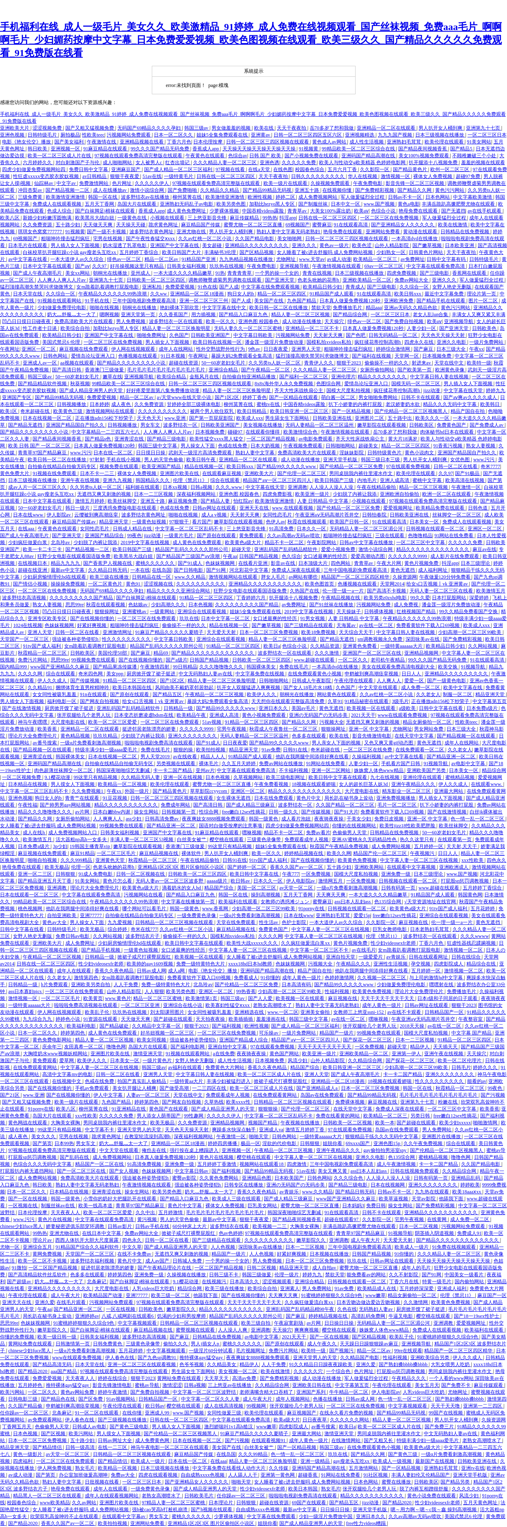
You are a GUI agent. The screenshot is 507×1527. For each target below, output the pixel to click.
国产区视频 (54, 1433)
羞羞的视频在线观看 (483, 162)
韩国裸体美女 (261, 667)
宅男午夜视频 (232, 729)
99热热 (270, 218)
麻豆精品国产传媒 (201, 225)
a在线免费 (223, 1053)
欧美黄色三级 (68, 411)
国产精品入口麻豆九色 (244, 314)
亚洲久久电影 (452, 342)
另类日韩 (420, 1116)
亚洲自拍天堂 (341, 957)
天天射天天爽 (328, 335)
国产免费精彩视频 (375, 190)
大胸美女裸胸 (66, 1123)
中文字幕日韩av (192, 1171)
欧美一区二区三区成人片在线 (60, 155)
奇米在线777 (144, 929)
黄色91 (134, 584)
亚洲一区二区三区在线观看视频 (142, 1364)
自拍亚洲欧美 (62, 915)
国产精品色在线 (58, 1399)
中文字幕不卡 (100, 1129)
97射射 (97, 459)
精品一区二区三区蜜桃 (158, 998)
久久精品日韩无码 (108, 570)
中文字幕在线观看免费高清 (436, 266)
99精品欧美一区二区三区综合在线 (359, 149)
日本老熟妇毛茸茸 (430, 929)
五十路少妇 (68, 225)
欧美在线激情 (453, 225)
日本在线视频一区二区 (48, 418)
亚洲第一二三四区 (483, 1406)
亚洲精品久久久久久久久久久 (257, 245)
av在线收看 (185, 756)
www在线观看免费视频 (403, 715)
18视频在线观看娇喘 (314, 784)
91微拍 (19, 1268)
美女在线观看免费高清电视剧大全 (399, 667)
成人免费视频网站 (318, 197)
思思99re (74, 604)
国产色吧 (356, 335)
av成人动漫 (339, 259)
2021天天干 (363, 715)
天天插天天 (446, 1047)
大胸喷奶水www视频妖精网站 (55, 1053)
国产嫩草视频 (427, 245)
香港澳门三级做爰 (105, 370)
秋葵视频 (80, 383)
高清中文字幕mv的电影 (67, 1074)
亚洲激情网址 (118, 632)
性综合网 (209, 812)
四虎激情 (297, 1164)
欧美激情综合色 (301, 432)
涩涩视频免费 (47, 128)
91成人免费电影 (96, 874)
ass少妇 (134, 819)
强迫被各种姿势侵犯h (75, 639)
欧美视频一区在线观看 (372, 708)
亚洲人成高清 (395, 480)
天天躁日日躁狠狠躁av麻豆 (369, 1344)
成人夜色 (121, 404)
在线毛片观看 (71, 1302)
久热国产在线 (305, 591)
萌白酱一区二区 (338, 397)
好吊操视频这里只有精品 (137, 266)
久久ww (159, 294)
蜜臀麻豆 (322, 225)
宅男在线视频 (108, 238)
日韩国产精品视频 (259, 556)
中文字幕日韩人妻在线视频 (440, 377)
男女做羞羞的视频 (231, 128)
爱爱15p (362, 915)
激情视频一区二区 (464, 950)
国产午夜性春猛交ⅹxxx (151, 238)
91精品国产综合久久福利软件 (88, 1247)
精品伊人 (420, 1047)
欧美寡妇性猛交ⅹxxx (228, 1005)
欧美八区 (10, 218)
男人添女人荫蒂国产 (159, 1116)
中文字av (66, 183)
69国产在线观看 (309, 1502)
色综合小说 (384, 211)
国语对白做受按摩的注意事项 (231, 826)
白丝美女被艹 (192, 839)
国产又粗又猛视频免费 (90, 128)
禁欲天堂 (321, 307)
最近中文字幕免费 (445, 294)
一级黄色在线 (132, 218)
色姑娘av (138, 604)
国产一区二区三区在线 (82, 1171)
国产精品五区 (168, 694)
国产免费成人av (487, 425)
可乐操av (269, 1033)
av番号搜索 (45, 743)
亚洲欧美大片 (15, 128)
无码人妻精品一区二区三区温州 (320, 425)
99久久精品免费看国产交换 (469, 611)
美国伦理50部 (113, 653)
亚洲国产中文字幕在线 (175, 245)
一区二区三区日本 (487, 135)
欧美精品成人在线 (377, 1288)
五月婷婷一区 (429, 846)
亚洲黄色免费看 (360, 646)
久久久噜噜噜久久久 (221, 667)
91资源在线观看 (101, 1019)
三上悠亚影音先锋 (208, 218)
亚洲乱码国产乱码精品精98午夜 (300, 1309)
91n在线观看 (94, 694)
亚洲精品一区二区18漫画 (197, 294)
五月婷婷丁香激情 (217, 1164)
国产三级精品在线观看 (309, 625)
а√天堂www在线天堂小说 (184, 397)
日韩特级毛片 (43, 135)
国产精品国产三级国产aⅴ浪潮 (188, 556)
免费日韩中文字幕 (89, 169)
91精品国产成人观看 (332, 294)
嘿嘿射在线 (442, 984)
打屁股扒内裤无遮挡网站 (27, 1171)
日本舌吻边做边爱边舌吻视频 (369, 1302)
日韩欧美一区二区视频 (348, 1123)
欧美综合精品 (172, 377)
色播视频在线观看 (138, 356)
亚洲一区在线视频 (183, 777)
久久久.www (229, 487)
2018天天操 (412, 1026)
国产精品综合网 (350, 314)
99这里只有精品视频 (96, 777)
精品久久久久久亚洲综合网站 (179, 591)
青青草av (297, 211)
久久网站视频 (483, 646)
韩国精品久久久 (153, 480)
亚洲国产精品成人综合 (244, 1040)
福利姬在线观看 (143, 487)
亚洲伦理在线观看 (423, 777)
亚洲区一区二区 (39, 349)
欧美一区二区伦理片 (460, 1060)
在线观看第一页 (455, 839)
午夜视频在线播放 (300, 1123)
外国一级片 (137, 791)
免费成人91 (469, 1233)
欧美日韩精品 (252, 411)
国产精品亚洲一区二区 (452, 756)
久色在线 (347, 1309)
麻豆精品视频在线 (159, 853)
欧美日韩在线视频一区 (218, 342)
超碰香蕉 (308, 1475)
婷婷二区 (286, 197)
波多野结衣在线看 (230, 1226)
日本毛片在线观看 (28, 245)
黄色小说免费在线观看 (432, 1496)
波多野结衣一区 (180, 425)
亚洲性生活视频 (391, 964)
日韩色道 (478, 508)
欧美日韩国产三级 (335, 480)
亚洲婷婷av (87, 1316)
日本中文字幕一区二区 (226, 618)
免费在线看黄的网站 (338, 1116)
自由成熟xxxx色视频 (203, 1475)
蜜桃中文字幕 (427, 480)
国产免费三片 (440, 1426)
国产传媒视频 (85, 680)
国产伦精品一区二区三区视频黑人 (411, 411)
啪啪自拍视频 (43, 860)
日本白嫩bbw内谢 (112, 812)
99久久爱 (420, 598)
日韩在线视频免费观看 (415, 1171)
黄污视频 (147, 1219)
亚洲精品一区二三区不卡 (312, 328)
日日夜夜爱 (276, 349)
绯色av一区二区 (124, 259)
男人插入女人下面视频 (76, 245)
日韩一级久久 (284, 812)
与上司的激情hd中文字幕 (436, 977)
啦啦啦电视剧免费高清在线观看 (159, 743)
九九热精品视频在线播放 (246, 259)
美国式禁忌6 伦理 (61, 342)
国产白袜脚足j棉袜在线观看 (105, 211)
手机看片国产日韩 (401, 763)
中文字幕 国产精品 (472, 1033)
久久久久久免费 (299, 162)
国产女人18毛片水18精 (308, 687)
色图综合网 (329, 383)
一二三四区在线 (209, 1088)
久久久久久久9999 (408, 556)
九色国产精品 (302, 301)
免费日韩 (376, 1205)
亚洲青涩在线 (129, 439)
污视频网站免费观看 (129, 135)
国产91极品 (468, 473)
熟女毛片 (85, 1468)
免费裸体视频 (350, 1102)
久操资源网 (405, 577)
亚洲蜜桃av (134, 611)
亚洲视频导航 (295, 266)
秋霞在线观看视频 (106, 604)
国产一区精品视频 (352, 411)
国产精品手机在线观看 (441, 301)
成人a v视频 (214, 515)
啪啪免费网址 (152, 335)
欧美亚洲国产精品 (162, 466)
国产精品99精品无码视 (268, 190)
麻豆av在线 (484, 549)
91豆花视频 (115, 798)
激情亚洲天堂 (148, 1053)
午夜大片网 (389, 563)
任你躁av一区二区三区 (25, 1413)
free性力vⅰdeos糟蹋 (366, 1523)
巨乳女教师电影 (390, 929)
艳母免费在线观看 (419, 211)
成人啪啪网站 (118, 162)
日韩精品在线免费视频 (465, 231)
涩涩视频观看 (277, 1281)
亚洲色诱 (269, 162)
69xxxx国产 (358, 1143)
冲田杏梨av (30, 190)
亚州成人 (141, 273)
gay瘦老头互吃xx (352, 1461)
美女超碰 (212, 245)
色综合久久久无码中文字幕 (43, 1164)
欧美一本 (385, 1123)
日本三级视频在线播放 (440, 135)
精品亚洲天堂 (114, 522)
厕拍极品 (70, 135)
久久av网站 (84, 1502)
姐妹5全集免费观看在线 (222, 135)
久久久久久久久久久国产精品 (82, 598)
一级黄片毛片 (179, 535)
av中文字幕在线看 (28, 259)
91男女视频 (313, 618)
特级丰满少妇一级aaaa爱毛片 (106, 750)
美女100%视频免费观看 (424, 155)
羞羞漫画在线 (271, 1019)
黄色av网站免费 (77, 1392)
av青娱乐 (396, 957)
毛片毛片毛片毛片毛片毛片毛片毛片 (166, 370)
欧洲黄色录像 (450, 370)
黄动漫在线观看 (420, 231)
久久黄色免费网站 (219, 1178)
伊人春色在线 (120, 1357)
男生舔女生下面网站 (287, 418)
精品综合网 (494, 770)
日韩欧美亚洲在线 (333, 418)
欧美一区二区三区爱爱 (113, 722)
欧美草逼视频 (394, 1199)
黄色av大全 (54, 922)
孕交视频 (421, 964)
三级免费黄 (30, 197)
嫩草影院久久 (311, 1240)
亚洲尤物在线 (192, 231)
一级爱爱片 (371, 957)
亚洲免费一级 (396, 874)
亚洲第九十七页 (483, 128)
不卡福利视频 (294, 770)
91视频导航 (473, 667)
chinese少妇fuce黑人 (22, 1226)
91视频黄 (309, 149)
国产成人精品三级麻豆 (251, 805)
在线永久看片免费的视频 (346, 1413)
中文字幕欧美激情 (473, 197)
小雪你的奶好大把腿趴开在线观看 (120, 1199)
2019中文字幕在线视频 (145, 542)
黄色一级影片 (28, 1454)
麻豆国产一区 (492, 1295)
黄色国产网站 (285, 1053)
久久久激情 (327, 653)
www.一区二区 (283, 1012)
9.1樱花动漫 (58, 777)
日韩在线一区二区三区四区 (226, 176)
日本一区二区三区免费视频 (269, 632)
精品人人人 (213, 756)
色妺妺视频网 (220, 563)
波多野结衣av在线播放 (145, 197)
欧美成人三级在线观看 (237, 1199)
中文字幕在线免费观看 (272, 1516)
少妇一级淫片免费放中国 (326, 1516)
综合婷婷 (118, 929)
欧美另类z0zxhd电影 (386, 598)
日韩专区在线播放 (244, 1185)
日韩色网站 (56, 356)
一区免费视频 (316, 874)
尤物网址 (286, 259)
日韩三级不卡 (224, 1275)
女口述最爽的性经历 (325, 556)
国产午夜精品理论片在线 (165, 1268)
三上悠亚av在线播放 (230, 1385)
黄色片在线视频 (217, 1157)
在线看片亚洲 (253, 563)
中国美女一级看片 (464, 1275)
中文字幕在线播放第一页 (188, 901)
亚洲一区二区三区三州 (204, 301)
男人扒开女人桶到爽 (441, 128)
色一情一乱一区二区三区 (478, 819)
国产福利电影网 (188, 1047)
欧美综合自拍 (75, 328)
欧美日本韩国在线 (132, 687)
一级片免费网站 (487, 342)
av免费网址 (413, 259)
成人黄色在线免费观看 (197, 542)
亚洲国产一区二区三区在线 (372, 653)
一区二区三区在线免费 (368, 750)
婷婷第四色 (73, 1033)
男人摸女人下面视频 (73, 784)
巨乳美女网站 (263, 1205)
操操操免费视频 (68, 584)
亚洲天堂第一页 (138, 314)
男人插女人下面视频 (167, 342)
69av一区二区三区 (384, 266)
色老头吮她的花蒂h (319, 280)
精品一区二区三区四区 (282, 294)
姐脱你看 (333, 1143)
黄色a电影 (408, 204)
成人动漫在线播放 (302, 321)
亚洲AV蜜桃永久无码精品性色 (365, 839)
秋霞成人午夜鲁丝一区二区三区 (284, 729)
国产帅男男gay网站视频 (66, 805)
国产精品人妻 (216, 501)
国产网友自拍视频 (100, 701)
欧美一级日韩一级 (57, 1337)
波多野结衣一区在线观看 (176, 321)
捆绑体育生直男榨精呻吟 (83, 687)
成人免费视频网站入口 (73, 832)
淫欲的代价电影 (280, 1143)
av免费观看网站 (45, 1420)
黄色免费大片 (15, 473)
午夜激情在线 (102, 142)
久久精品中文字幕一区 (157, 1026)
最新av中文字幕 (68, 570)
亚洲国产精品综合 (105, 535)
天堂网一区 (407, 356)
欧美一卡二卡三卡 (43, 549)
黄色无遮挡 (403, 570)
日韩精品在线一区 (152, 577)
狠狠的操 (183, 750)
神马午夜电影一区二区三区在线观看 (170, 1447)
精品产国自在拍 (468, 411)
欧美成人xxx (249, 418)
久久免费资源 (38, 225)
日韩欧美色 (485, 328)
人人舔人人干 (243, 1475)
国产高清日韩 (67, 370)
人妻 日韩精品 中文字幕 (323, 501)
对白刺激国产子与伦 (78, 162)
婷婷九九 (495, 390)
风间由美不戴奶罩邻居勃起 (185, 687)
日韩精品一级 (179, 708)
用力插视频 (204, 314)
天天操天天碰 (131, 225)
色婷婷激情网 (340, 977)
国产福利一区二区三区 (304, 377)
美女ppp (115, 674)
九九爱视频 (120, 922)
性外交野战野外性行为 (221, 349)
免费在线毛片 (294, 667)
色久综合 (291, 556)
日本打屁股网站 (449, 598)
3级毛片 (400, 701)
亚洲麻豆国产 (126, 169)
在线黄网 (437, 1219)
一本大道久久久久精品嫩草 (183, 273)
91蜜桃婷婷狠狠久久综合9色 (332, 1295)
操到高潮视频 (266, 895)
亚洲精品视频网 (422, 653)
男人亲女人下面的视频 (337, 743)
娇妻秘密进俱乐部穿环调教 (76, 1226)
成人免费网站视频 (391, 846)
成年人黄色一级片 (302, 977)
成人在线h (34, 832)
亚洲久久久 (304, 245)
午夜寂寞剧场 (289, 1323)
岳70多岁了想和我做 (332, 128)
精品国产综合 (219, 888)
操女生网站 (147, 812)
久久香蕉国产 (174, 314)
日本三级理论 (476, 563)
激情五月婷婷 (90, 501)
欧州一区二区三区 (450, 169)
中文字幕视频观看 (138, 1323)
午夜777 (290, 874)
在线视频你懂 (337, 190)
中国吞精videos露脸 (263, 211)
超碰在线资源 (184, 363)
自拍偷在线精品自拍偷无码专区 (62, 466)
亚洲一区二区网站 (331, 770)
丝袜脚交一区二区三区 (457, 515)
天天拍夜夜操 (211, 1019)
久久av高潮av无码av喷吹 (294, 535)
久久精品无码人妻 (141, 777)
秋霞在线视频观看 (307, 522)
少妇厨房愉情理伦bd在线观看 (55, 577)
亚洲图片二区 (370, 418)
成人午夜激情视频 (397, 1164)
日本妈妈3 (353, 1205)
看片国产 (201, 522)
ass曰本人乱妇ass (353, 901)
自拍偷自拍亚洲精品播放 (249, 377)
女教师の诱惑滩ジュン (286, 901)
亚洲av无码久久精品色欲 (411, 307)
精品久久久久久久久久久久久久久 (433, 549)
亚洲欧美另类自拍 (91, 984)
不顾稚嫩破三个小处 (474, 155)
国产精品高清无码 (52, 1364)
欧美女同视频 (152, 1040)
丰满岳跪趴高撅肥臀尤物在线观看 (459, 204)
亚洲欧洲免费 (399, 301)
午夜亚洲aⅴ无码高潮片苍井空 (327, 515)
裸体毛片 (209, 763)
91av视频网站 (121, 1399)
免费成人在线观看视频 (57, 204)
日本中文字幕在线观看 (48, 266)
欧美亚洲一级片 (312, 494)
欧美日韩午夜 (201, 459)
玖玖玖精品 (106, 736)
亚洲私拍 (152, 287)
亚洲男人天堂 (306, 349)
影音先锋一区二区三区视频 (415, 183)
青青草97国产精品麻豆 (43, 452)
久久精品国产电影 (360, 1357)
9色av (254, 349)
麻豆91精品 (82, 853)
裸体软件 (191, 853)
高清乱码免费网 (368, 1316)
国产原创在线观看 (217, 535)
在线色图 (283, 169)
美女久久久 (44, 1136)
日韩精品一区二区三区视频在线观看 (174, 922)
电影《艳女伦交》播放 (27, 142)
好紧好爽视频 (92, 625)
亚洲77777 (91, 915)
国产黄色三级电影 (130, 1426)
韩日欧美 (38, 149)
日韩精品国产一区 (445, 1012)
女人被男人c (149, 162)
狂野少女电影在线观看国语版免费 (74, 556)
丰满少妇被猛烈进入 (229, 1081)
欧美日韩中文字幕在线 (255, 874)
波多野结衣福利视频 (92, 1261)
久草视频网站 (248, 777)
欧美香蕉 (47, 729)
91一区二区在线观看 (97, 1413)
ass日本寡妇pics (25, 991)
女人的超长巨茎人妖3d (364, 784)
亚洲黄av (261, 135)
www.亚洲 (175, 418)
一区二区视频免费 (22, 777)
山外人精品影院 (392, 245)
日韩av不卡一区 (405, 197)
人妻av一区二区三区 (148, 1095)
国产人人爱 (261, 998)
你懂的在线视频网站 (354, 826)
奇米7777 (490, 466)
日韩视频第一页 (179, 812)
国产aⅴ (82, 266)
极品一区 (250, 1143)
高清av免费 (244, 1378)
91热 (220, 273)
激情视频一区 (396, 176)
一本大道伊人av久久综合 (77, 259)
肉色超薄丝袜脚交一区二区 (64, 770)
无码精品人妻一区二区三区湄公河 (367, 528)
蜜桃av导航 (147, 1385)
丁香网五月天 (17, 1426)
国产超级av (19, 1281)
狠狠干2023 (349, 363)
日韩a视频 (201, 487)
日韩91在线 (296, 750)
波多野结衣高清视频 (24, 598)
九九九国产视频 (395, 135)
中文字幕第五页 (489, 701)
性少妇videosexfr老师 (394, 943)
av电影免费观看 (316, 439)
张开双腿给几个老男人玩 (84, 715)
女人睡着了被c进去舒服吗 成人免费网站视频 (325, 252)
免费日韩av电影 (73, 936)
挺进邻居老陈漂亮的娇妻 (149, 729)
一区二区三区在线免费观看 (147, 618)
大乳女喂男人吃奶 (451, 1364)
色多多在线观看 (309, 736)
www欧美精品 (55, 1502)
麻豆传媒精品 (245, 218)
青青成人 (355, 287)
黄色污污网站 (450, 190)
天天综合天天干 (356, 632)
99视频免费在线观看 (94, 660)
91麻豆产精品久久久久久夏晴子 (170, 632)
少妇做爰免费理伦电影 (62, 307)
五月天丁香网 (100, 204)
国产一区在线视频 (28, 1199)
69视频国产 (297, 225)
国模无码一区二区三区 (416, 383)
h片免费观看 (55, 984)
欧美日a (271, 646)
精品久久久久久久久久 (383, 377)
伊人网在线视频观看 (133, 349)
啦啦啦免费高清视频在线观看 (86, 1005)
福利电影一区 (62, 701)
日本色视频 (200, 604)
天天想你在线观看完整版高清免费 (288, 701)
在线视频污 (214, 1281)
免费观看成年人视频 (307, 839)
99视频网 (256, 1406)
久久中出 (146, 1212)
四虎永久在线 (419, 342)
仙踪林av (44, 183)
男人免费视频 (131, 321)
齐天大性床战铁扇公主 (299, 390)
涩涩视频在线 (159, 584)
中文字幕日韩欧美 (253, 335)
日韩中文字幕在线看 (441, 708)
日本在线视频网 (388, 1185)
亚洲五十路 (307, 190)
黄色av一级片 (334, 245)
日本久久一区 (312, 528)
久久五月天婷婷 (239, 763)
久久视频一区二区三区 (382, 977)
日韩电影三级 (23, 1399)
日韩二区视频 (262, 1268)
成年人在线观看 (74, 971)
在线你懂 (132, 1413)
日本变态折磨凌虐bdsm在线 (144, 715)
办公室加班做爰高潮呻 (84, 1475)
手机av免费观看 (92, 1088)
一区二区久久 (353, 660)
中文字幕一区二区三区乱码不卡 (189, 528)
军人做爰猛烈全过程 (363, 197)
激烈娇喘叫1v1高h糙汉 (229, 1426)
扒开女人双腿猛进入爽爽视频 (249, 687)
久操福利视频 (367, 756)
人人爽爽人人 (108, 819)
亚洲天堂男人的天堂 (139, 1129)
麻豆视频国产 (302, 1413)
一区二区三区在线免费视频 (390, 218)
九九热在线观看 (432, 1192)
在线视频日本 (33, 563)
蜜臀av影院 (184, 1178)
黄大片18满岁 (403, 439)
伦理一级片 (287, 1275)
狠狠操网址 (107, 611)
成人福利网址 (433, 570)
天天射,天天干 (462, 846)
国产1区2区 (227, 397)
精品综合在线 (481, 964)
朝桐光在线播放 (110, 273)
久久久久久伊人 (152, 183)
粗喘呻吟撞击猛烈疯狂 (66, 238)
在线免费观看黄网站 (35, 1067)
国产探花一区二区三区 (368, 1040)
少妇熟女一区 (391, 252)
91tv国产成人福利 (42, 646)
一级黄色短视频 (149, 522)
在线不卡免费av (134, 1254)
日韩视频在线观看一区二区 (436, 528)
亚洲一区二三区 (35, 874)
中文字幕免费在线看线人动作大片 (229, 1468)
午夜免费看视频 (271, 784)
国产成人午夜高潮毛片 (38, 273)
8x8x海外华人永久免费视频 (284, 383)
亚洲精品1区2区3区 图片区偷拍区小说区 (181, 867)
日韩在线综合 (466, 957)
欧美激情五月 (490, 591)
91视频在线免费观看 (55, 473)
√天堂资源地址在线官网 (430, 901)
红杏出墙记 (178, 162)
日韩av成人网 (151, 971)
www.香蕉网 (215, 908)
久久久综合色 (349, 1178)
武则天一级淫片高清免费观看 (200, 452)
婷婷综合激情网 (393, 349)
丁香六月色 (179, 142)
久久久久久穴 (308, 1371)
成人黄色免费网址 (187, 211)
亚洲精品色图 (257, 1178)
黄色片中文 (309, 798)
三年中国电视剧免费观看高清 (144, 301)
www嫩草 (375, 1295)
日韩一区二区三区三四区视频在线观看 (268, 142)
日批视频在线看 (102, 1482)
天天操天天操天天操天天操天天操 (259, 149)
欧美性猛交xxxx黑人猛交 (217, 439)
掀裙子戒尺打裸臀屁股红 (144, 957)
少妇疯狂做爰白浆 (28, 542)
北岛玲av (61, 542)
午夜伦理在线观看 (354, 680)
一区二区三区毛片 (117, 853)
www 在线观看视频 (293, 508)
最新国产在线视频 (435, 1461)
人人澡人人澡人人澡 (331, 487)
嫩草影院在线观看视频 (382, 425)
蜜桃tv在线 (269, 404)
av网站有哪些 (304, 577)
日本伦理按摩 (208, 142)
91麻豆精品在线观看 (105, 149)
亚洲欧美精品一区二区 (368, 280)
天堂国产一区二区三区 (25, 639)
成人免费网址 (80, 943)
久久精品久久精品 (220, 190)
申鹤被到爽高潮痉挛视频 (372, 674)
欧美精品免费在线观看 (441, 508)
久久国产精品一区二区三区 (345, 805)
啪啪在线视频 (105, 307)
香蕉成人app (206, 149)
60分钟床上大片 (190, 1226)
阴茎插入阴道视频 (435, 1233)
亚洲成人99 (157, 1413)
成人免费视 (406, 604)
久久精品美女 (222, 1364)
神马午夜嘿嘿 (33, 722)
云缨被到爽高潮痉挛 (96, 515)
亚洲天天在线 (254, 508)
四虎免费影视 (278, 494)
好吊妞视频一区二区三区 (167, 1033)
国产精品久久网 (415, 190)
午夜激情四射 (155, 667)
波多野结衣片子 (143, 936)
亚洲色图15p (387, 1143)
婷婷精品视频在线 (304, 853)
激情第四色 (86, 977)
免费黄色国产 (452, 425)
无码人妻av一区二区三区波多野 (170, 881)
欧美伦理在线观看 (445, 142)
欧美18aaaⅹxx (467, 1192)
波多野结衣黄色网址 (152, 231)
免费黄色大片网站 (225, 1067)
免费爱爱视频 (180, 287)
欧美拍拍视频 (211, 750)
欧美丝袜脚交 (123, 501)
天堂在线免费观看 (236, 922)
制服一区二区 (458, 694)
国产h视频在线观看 (212, 1509)
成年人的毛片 (416, 1268)
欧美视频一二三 (270, 1226)
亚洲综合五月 (38, 1247)
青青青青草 (240, 273)
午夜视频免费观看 (303, 446)
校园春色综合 (310, 169)
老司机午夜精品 (388, 660)
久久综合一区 (414, 287)
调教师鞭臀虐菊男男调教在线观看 (225, 280)
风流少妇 (298, 1060)
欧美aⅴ (361, 211)
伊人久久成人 (52, 680)
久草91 (335, 701)
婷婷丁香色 (254, 397)
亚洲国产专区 (17, 397)
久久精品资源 (325, 646)
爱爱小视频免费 (338, 549)
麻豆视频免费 (183, 501)
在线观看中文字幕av (124, 1516)
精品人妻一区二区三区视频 (301, 314)
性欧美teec (93, 135)
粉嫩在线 (448, 1102)
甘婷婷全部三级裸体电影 (194, 404)
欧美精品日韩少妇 (323, 287)
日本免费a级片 (482, 708)
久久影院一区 (375, 169)
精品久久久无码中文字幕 (450, 404)
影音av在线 (283, 563)
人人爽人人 (389, 680)
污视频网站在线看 (144, 895)
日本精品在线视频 (28, 784)
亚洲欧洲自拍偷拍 (400, 494)
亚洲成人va (271, 1129)
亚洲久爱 (44, 1302)
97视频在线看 (231, 169)
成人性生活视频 (367, 142)
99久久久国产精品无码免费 (160, 149)
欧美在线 (264, 128)
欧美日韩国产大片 (182, 252)
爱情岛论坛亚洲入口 (93, 356)
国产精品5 (461, 149)
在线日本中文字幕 (102, 1233)
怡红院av (242, 501)
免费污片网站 (33, 660)
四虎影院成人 (449, 964)
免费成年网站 (176, 805)
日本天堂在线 (28, 294)
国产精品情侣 (47, 1447)
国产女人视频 (124, 1171)
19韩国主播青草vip (90, 846)
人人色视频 (223, 1247)
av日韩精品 (95, 176)
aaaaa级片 (218, 881)
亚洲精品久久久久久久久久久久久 (266, 584)
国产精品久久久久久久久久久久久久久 (213, 653)
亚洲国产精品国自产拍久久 (76, 425)
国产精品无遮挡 (25, 425)
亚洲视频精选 (360, 135)
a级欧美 (407, 708)
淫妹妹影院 (352, 452)
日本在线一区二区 (113, 452)
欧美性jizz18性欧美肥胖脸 (408, 826)
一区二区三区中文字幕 (421, 542)
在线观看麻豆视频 (222, 473)
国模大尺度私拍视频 (348, 390)
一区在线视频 (121, 1309)
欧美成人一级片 (412, 1247)
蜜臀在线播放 (397, 1482)
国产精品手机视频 (101, 950)
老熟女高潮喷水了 (273, 1005)
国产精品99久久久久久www (287, 466)
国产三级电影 (435, 273)
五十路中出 (400, 418)
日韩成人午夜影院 (312, 680)
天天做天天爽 (98, 225)
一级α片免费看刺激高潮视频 (91, 743)
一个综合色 (339, 1371)
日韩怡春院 (375, 515)
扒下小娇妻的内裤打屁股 (355, 404)
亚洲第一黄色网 (278, 1475)
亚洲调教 (297, 487)
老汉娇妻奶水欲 (403, 404)
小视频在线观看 (168, 218)
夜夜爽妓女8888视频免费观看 (214, 819)
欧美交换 (448, 667)
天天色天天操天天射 (443, 335)
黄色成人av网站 (329, 142)
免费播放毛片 (348, 307)
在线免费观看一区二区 (420, 750)
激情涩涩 (172, 1385)
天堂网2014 (392, 584)
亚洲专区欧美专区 (48, 618)
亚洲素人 (290, 1288)
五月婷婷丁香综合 (139, 252)
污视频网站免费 (293, 335)
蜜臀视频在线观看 (196, 1330)
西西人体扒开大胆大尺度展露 (87, 1240)
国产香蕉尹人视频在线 (108, 563)
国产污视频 (493, 1095)
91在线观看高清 (351, 225)
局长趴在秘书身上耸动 (349, 798)
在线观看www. (487, 784)
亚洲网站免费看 (383, 231)
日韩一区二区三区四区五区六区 (308, 135)
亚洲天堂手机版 (340, 459)
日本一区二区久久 (174, 135)
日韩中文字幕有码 (447, 259)
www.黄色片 (118, 998)
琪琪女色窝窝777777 (40, 231)
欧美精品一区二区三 (375, 259)
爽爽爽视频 (307, 1330)
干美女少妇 (359, 819)
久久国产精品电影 (255, 238)
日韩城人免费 (188, 1261)
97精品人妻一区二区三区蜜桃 (174, 1502)
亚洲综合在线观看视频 (202, 611)
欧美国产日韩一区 (350, 522)
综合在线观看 (225, 480)
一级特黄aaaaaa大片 (402, 646)
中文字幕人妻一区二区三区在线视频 (419, 860)
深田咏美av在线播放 (260, 1247)
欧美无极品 (57, 867)
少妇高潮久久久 (168, 604)
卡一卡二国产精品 (173, 770)
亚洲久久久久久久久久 (193, 736)
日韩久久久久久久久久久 (318, 176)
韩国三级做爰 (257, 1275)
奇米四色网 (91, 674)
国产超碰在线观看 (173, 1019)
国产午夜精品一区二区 (266, 370)
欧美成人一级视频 (393, 1461)
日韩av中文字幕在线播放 (366, 542)
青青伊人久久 (319, 363)
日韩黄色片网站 (426, 252)
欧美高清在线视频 (465, 480)
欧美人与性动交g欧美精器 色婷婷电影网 (363, 162)
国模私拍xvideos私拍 (329, 342)
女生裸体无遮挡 (234, 798)
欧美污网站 (13, 1392)
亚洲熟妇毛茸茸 (404, 142)
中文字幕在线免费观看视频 (271, 287)
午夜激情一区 (466, 487)
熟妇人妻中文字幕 (255, 452)
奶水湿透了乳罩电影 (125, 245)
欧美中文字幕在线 (463, 687)
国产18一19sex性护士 (477, 1316)
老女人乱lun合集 (431, 314)
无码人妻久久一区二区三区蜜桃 (248, 328)
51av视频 (212, 722)
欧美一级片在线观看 (286, 183)
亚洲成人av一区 (40, 363)
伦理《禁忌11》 (190, 480)
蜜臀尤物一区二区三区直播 (253, 225)
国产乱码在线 (75, 1157)
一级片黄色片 (157, 1060)
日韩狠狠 (66, 874)
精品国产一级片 (337, 1033)
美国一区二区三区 (257, 888)
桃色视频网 (30, 908)
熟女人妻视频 (481, 446)
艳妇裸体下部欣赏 (180, 307)
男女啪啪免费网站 (378, 397)
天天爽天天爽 (331, 895)
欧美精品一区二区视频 (123, 784)
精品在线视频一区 (204, 466)
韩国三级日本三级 (381, 459)
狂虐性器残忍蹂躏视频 (472, 943)
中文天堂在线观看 (378, 687)
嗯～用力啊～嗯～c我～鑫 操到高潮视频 (434, 1509)
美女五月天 (427, 1385)
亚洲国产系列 (311, 1392)
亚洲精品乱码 (466, 1178)
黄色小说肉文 (420, 452)
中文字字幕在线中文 (224, 307)
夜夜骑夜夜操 (329, 819)
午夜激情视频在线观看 (337, 266)
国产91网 (216, 570)
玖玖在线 (189, 618)
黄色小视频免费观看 (264, 715)
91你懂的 (270, 977)
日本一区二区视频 (419, 1226)
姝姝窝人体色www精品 (379, 770)
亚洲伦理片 (343, 377)
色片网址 (122, 183)
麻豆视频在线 (414, 922)
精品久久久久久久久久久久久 (126, 805)
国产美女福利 (69, 142)
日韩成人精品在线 (133, 528)
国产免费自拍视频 (404, 321)
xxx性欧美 (473, 860)
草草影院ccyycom (209, 791)
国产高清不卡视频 (387, 591)
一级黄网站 (162, 611)
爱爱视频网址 (398, 508)
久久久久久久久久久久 (163, 411)
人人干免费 (126, 984)
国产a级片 (176, 660)
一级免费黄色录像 (197, 915)
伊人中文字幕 (108, 1095)
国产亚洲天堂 (280, 280)
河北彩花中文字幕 (249, 570)
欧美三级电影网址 (286, 777)
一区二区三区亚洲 (141, 1005)
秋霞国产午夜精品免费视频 (339, 846)
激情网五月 (331, 881)
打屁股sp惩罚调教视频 (465, 881)
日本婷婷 (99, 404)
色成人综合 (60, 211)
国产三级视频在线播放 (123, 1420)
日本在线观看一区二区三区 (30, 895)
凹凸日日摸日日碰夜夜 (27, 321)
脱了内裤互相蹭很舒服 (424, 1489)
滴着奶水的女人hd (182, 888)
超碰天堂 (241, 549)
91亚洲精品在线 (129, 1109)
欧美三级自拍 (256, 1323)
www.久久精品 (191, 577)
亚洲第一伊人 (407, 1053)
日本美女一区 (425, 522)
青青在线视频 (317, 273)
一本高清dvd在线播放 (415, 238)
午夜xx (476, 349)
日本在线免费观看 (274, 798)
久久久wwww (474, 936)
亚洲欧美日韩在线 (312, 1385)
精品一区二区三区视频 (424, 487)
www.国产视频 (380, 204)
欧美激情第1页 (202, 998)
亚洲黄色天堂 (110, 860)
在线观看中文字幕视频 (412, 867)
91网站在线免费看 (454, 535)
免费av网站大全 (412, 280)
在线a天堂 (259, 169)
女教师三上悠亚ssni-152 (359, 1012)
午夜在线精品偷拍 (377, 487)
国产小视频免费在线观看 (312, 155)
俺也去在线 (154, 1150)
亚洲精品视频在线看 (142, 142)
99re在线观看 (408, 1350)
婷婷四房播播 (223, 1143)
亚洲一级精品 (315, 1461)
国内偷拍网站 (470, 1281)
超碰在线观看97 (342, 1219)
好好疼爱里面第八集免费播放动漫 (163, 390)
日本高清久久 (245, 1281)
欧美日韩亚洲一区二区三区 (300, 411)
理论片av (42, 1240)
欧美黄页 (93, 998)
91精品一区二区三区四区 (206, 598)
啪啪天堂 (259, 1136)
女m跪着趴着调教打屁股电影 (108, 287)
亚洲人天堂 (40, 632)
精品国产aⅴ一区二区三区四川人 (277, 480)
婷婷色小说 (68, 1019)
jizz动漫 (432, 390)
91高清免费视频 (144, 1164)
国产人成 (229, 287)
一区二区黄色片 (105, 584)
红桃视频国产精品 (417, 611)
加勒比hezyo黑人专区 (272, 204)
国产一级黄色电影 (447, 680)
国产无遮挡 (453, 211)
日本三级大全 (451, 349)
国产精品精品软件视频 (43, 383)
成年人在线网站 (176, 349)
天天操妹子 (349, 611)
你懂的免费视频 (17, 1337)
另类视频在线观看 (176, 763)
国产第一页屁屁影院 (211, 418)
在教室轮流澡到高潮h (148, 1136)
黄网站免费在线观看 (30, 1344)
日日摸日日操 (151, 452)
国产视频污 (342, 1350)
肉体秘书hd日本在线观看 (447, 432)
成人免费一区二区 (421, 687)
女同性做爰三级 (224, 1413)
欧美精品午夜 (192, 715)
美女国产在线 (269, 301)
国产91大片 (346, 812)
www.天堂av (312, 259)
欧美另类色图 (231, 204)
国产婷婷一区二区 (247, 867)
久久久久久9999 (197, 729)
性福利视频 (337, 991)
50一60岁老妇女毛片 (223, 363)
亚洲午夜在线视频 (80, 480)
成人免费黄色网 (152, 1440)
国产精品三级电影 (167, 439)
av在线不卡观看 (404, 1012)
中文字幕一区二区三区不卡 (320, 950)
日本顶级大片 (313, 563)
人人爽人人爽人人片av (62, 280)
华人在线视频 (363, 176)
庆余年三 (52, 1047)
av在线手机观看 (485, 211)
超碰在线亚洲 (33, 570)
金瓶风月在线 (205, 377)
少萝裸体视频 (224, 211)
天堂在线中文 (449, 363)
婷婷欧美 (470, 1185)
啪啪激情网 (485, 1123)
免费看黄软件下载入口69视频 (428, 625)
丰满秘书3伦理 (220, 252)
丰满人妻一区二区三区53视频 (142, 839)
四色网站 (341, 563)
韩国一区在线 (103, 197)
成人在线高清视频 (224, 1406)
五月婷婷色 (30, 1385)
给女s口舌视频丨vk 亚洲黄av (437, 584)
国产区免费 (91, 1399)
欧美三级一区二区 (171, 1295)
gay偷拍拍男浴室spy (385, 1150)
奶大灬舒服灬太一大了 (72, 314)
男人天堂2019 (155, 756)
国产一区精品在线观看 (294, 397)
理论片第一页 (482, 294)
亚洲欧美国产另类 (427, 770)
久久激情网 (416, 1302)
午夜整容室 (471, 1019)
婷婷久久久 (485, 1067)
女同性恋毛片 (278, 515)
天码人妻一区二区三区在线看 (442, 591)
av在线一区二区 (376, 625)
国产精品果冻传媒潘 (115, 667)
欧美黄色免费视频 (358, 860)
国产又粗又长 (379, 1440)
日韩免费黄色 (108, 1344)
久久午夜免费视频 (423, 1143)
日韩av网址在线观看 (214, 508)
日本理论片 (221, 1502)
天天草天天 (217, 1378)
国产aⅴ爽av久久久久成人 (470, 397)
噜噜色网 (116, 1047)
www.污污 (80, 452)
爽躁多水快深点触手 (234, 1129)
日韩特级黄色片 (385, 452)
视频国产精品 (263, 1123)
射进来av (422, 363)
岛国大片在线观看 (137, 204)
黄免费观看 (252, 535)
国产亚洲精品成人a (317, 1088)
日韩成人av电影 (89, 1426)
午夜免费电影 (368, 183)
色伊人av (275, 522)
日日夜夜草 (315, 1420)
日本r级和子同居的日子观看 (448, 998)
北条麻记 (97, 1281)
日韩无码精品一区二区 (394, 335)
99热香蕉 (246, 991)
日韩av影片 (120, 1226)
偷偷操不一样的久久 (387, 363)
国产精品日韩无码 (355, 1192)
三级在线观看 (390, 535)
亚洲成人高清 (224, 715)
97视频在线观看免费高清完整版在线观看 (139, 155)
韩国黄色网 (470, 895)
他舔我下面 (451, 1199)
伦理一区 (81, 867)
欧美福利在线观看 (238, 901)
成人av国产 (157, 1261)
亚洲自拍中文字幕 (228, 1047)
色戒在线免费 (233, 446)
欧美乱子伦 (97, 1012)
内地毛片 (367, 480)
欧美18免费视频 (319, 632)
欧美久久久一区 (433, 418)
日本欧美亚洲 (460, 245)
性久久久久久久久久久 (127, 639)
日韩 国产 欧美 (265, 155)
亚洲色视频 (13, 135)
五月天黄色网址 (480, 1502)
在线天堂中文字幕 (415, 736)
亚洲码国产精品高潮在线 (368, 155)
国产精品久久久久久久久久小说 (131, 363)
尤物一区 (10, 1247)
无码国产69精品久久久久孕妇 (149, 128)
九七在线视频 (385, 777)
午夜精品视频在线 (341, 598)
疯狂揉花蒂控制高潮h (378, 342)
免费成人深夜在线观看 (296, 570)
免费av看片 (318, 832)
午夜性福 (27, 805)
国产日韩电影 (189, 570)
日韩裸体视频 (379, 611)
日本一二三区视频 (154, 494)
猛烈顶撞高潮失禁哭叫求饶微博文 (37, 287)
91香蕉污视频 (448, 446)
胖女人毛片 (274, 577)
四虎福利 (23, 1461)
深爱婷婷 (479, 598)
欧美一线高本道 (96, 1205)
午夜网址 (9, 349)
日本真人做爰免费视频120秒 (350, 301)
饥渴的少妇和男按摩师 (182, 1316)
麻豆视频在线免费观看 (84, 349)
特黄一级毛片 (437, 1281)
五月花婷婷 (483, 908)
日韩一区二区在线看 (456, 466)
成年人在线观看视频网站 (112, 1496)
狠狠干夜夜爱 (125, 176)
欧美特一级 (479, 363)
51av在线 (152, 176)
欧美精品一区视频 (118, 1468)
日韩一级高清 (80, 1447)
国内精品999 (14, 667)
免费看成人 (246, 977)
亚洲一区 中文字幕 (369, 729)
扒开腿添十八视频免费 (434, 162)
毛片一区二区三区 (398, 805)
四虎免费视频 (402, 273)
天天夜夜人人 (66, 1212)
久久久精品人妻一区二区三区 (225, 162)
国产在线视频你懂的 (92, 618)
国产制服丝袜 (313, 204)
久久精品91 (40, 687)
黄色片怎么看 (118, 881)
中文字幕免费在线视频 (260, 674)
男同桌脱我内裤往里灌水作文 (361, 473)
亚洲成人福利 (452, 1288)
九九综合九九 (38, 1019)
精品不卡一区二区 (285, 542)
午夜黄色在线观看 (206, 155)
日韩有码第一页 (398, 888)
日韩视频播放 (72, 404)
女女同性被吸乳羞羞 (55, 694)
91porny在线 (312, 908)
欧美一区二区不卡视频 (43, 1261)
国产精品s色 (98, 439)
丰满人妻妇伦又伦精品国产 (421, 1475)
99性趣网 (194, 1116)
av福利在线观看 (185, 1067)
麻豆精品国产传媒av (74, 522)
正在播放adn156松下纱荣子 (104, 418)
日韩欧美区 (422, 425)
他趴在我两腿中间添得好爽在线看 (313, 756)
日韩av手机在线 (152, 1226)
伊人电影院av (301, 881)
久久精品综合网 (365, 1060)
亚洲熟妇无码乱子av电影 (187, 204)
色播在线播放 (328, 1399)
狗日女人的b (241, 294)
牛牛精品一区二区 (349, 1392)
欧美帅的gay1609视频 (150, 964)
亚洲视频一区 (66, 149)
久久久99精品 (253, 1454)
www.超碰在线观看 (315, 660)
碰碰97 (236, 432)
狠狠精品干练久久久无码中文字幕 (382, 1136)
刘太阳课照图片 (168, 1012)
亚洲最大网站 (449, 791)
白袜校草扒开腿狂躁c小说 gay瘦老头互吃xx (70, 252)
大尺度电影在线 (68, 722)
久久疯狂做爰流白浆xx (306, 943)
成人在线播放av (110, 190)
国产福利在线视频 (372, 356)
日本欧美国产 (289, 1178)
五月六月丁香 (343, 169)
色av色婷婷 (231, 1233)
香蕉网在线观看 (470, 273)
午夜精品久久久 (353, 964)
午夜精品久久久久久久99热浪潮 (113, 294)
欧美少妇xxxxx (455, 1123)
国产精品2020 (33, 1371)
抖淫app (287, 218)
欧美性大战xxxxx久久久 (253, 943)
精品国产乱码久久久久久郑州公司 (192, 549)
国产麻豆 (424, 349)
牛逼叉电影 (401, 1316)
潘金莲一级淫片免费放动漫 (274, 342)
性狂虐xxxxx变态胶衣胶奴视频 (46, 176)
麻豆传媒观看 (489, 1385)
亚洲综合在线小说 (183, 1005)
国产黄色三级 (403, 1454)
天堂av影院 (424, 1199)
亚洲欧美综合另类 (430, 1357)
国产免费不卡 (456, 1385)
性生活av (269, 922)
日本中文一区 (346, 204)
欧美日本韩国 (303, 1489)
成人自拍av (324, 1268)
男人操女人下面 (198, 446)
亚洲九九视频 (118, 480)
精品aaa (374, 307)
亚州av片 (205, 770)
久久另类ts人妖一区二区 (275, 363)
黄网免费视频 (47, 1254)
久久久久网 (30, 674)
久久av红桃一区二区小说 (205, 238)
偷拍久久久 (176, 1344)
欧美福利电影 (82, 1026)
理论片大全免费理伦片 (33, 736)
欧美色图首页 (320, 584)
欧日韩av (241, 881)
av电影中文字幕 (468, 763)
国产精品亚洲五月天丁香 (45, 881)
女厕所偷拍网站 (377, 370)
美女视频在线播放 (263, 425)
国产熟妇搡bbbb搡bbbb (404, 1364)
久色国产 (179, 335)
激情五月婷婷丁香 (305, 1129)
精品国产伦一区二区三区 (380, 853)
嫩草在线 (112, 377)
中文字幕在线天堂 (464, 390)
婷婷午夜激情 (113, 1392)
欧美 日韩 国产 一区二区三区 (39, 446)
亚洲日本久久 (274, 708)
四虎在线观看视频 (158, 1475)
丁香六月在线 (404, 1281)
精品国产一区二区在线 (100, 1164)
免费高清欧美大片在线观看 (84, 321)
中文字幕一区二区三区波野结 (205, 1392)
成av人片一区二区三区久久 (37, 487)
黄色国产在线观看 (169, 1109)
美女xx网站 (78, 273)
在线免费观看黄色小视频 (315, 674)
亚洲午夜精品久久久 (413, 784)
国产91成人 (190, 563)
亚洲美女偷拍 (315, 1012)
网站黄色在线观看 (337, 694)
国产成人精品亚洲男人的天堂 (91, 390)
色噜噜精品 (420, 535)
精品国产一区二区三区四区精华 (355, 577)
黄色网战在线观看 (28, 1123)
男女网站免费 (429, 729)
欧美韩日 (490, 404)
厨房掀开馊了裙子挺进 (152, 674)
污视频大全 (331, 722)
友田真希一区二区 (84, 1047)
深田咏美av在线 (423, 639)
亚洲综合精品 (224, 370)
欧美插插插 (241, 1019)
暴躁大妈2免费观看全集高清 (242, 356)
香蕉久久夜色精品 (115, 971)
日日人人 (411, 674)
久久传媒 (279, 1468)
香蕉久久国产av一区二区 (297, 867)
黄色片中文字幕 (185, 1205)
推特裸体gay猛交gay (201, 1357)
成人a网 (177, 971)
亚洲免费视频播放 (396, 798)
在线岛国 (161, 570)
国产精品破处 (114, 1026)
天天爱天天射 (222, 632)
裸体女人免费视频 (433, 176)
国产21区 (10, 1095)
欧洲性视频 (260, 197)
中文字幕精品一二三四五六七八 (106, 432)
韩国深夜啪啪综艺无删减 (123, 770)
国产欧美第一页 (415, 370)
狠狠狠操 (268, 1109)
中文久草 (132, 1247)
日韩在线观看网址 (429, 957)
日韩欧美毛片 (199, 1496)
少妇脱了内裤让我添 (355, 494)
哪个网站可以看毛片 (144, 908)
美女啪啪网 (290, 238)
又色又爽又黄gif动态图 (389, 743)
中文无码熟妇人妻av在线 (206, 674)
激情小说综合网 (147, 190)
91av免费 (270, 750)
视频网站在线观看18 (262, 1164)
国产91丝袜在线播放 (331, 604)
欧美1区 (9, 411)
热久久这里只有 (417, 839)
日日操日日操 (339, 1323)
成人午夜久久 (322, 1344)
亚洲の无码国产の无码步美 (319, 715)
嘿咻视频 (251, 832)
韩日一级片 (78, 508)
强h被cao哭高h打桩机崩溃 (160, 1509)
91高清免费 (282, 528)
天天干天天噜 (446, 1406)
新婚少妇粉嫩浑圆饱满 (48, 218)
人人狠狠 (154, 991)
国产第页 (42, 1143)
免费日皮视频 (389, 819)
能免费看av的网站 (366, 1275)
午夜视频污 (423, 853)
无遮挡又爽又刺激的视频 (104, 494)
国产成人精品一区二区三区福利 (179, 169)
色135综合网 (388, 901)
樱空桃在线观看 (227, 839)
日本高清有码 (297, 984)
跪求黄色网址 (164, 225)
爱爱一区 (414, 680)
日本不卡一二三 (97, 473)
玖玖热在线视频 (227, 266)
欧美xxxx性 (239, 1102)
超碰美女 (368, 446)
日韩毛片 (461, 1067)
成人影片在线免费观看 (455, 556)
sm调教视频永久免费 (380, 639)
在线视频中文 (67, 1081)
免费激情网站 (94, 183)
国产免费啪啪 (183, 190)
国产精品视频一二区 (68, 190)
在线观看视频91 (269, 1440)
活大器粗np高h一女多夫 (82, 839)
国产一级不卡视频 (107, 231)
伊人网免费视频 (55, 1468)
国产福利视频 (227, 1026)
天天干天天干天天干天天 (387, 998)
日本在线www (28, 515)
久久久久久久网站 (350, 1420)
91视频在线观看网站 (59, 301)
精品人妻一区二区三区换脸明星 (176, 328)
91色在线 (207, 287)
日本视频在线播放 (330, 1254)
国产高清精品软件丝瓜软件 (38, 1275)
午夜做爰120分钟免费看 (445, 577)
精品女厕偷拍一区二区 (428, 722)
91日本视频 (173, 356)
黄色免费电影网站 (52, 1040)
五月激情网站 (364, 1468)
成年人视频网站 (293, 1399)
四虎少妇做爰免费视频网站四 (34, 169)
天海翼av (347, 625)
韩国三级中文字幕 (158, 446)
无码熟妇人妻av (376, 1309)
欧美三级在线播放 (110, 577)
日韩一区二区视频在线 (141, 874)
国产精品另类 (455, 1482)
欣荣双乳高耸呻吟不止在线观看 (64, 1516)
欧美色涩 (362, 245)
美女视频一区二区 (238, 1371)
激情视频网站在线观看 (111, 411)
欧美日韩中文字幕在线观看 (338, 777)
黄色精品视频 (75, 736)
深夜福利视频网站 (197, 494)
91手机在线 (97, 301)
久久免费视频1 (87, 791)
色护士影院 (294, 922)
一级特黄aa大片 (187, 1081)
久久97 (100, 266)
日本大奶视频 (265, 446)
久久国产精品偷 (25, 1406)
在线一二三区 (113, 1447)
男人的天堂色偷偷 (164, 459)
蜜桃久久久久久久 (156, 563)
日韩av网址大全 (115, 1440)
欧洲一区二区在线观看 (447, 494)
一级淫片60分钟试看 (211, 1350)
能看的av (476, 1081)
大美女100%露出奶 (331, 211)
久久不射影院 (404, 1275)
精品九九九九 (66, 563)
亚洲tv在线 (472, 1468)
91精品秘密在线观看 (367, 701)
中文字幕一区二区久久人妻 (211, 1399)
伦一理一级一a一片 (343, 591)
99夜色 (134, 535)
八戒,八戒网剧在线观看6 (128, 1316)
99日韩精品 (185, 667)
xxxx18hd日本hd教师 (250, 964)
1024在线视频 (27, 625)
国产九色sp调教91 (157, 1357)
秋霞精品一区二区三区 (43, 653)
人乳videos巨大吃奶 (153, 1288)
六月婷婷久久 (38, 162)
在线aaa (26, 528)
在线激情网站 (346, 1440)
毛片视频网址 (251, 1350)
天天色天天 (149, 418)
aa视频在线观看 (77, 363)
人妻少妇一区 (422, 328)
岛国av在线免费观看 (322, 1095)
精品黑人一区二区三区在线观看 (47, 1496)
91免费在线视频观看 (454, 1247)
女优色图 (460, 459)
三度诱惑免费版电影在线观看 (125, 508)
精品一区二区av (162, 259)
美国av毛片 (304, 708)
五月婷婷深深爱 (417, 1288)
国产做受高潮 (175, 1088)
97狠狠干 (179, 522)
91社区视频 (376, 1475)
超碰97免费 (468, 176)
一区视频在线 (23, 1205)
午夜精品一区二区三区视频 (215, 694)
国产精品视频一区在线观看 (466, 736)
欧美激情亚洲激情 (66, 197)
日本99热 (64, 1143)
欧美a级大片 (287, 1420)
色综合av (237, 155)
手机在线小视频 (124, 459)
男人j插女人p (205, 1344)
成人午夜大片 (366, 1240)
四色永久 (496, 860)
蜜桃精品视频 (460, 777)
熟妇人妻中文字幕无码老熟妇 (289, 231)
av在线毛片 (363, 950)
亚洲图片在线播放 (442, 1136)
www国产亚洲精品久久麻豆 (60, 667)
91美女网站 (479, 142)
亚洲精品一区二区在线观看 (386, 128)
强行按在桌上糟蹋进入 (195, 1150)
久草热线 (214, 1102)
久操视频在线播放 (187, 1275)
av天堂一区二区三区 (68, 1454)
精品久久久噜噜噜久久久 (45, 812)
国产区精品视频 (257, 252)
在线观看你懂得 (263, 432)
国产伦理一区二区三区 (302, 473)
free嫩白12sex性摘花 (244, 812)
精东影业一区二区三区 (407, 791)
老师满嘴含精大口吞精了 (266, 1392)
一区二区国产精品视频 (271, 439)
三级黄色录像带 (264, 839)
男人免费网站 (437, 1129)
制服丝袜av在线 (58, 1205)
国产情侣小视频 (30, 584)
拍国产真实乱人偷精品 (142, 1081)
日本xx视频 (175, 487)
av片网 (83, 812)
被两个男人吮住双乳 (212, 411)
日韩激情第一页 (73, 1344)
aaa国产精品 (64, 1371)
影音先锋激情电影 (372, 736)
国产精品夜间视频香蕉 (423, 149)
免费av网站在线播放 (281, 763)
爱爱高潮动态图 (368, 556)
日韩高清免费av (162, 819)
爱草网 (67, 1060)
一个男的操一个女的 (277, 273)
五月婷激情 (171, 1212)
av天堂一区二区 (296, 888)
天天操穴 (334, 321)
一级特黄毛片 (179, 176)
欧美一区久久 (221, 321)
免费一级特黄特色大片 (201, 964)
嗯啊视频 (109, 314)
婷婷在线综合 (113, 1378)
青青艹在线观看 (82, 798)
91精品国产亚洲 (199, 259)
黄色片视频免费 (422, 563)
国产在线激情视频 (22, 708)
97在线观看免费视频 (408, 466)
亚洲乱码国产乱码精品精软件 (286, 549)
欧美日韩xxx (408, 294)
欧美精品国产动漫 (103, 1295)
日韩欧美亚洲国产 (211, 335)
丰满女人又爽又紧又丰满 (478, 314)
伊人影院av (59, 515)
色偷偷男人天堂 (350, 832)
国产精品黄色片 (410, 169)
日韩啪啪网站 (341, 446)
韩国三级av (196, 128)
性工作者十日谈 (40, 328)
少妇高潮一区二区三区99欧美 (470, 632)
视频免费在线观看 (119, 466)
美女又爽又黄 (333, 1171)
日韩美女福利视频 (187, 266)
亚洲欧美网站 (369, 867)
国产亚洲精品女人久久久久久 (403, 225)
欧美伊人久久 (262, 694)
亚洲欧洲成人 (454, 867)
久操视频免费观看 (331, 183)
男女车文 (150, 425)
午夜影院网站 (322, 542)
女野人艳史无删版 (452, 287)
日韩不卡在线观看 (421, 397)
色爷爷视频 (192, 1364)
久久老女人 (428, 694)
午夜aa (230, 556)
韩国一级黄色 (264, 819)
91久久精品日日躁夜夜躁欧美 (321, 1364)
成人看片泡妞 (296, 819)
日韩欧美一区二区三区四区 (156, 280)
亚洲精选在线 (250, 1012)
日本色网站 (438, 197)
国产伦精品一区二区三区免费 (351, 466)
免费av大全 (123, 1475)
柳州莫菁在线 (188, 197)
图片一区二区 (483, 301)
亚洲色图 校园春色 (259, 321)
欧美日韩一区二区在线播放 (279, 307)
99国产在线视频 (446, 1413)
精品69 (161, 653)
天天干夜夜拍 (292, 128)
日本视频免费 (437, 356)
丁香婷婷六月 (251, 598)
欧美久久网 (339, 853)
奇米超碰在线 (35, 411)
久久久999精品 (76, 860)
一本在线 (140, 570)
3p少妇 (60, 846)
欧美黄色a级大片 (243, 542)
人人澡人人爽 (233, 1330)
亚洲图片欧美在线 (180, 473)
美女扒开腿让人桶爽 (134, 1088)
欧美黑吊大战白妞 (95, 218)
